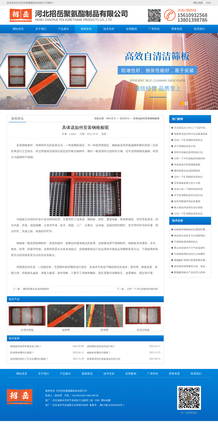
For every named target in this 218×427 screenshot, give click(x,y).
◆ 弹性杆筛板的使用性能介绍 (187, 152)
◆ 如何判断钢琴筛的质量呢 (185, 201)
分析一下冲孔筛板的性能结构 (142, 289)
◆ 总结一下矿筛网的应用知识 (187, 177)
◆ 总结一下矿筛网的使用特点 (187, 140)
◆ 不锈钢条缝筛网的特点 (184, 241)
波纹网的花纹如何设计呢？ (101, 346)
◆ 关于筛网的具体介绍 (183, 146)
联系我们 (199, 28)
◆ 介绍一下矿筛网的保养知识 (187, 213)
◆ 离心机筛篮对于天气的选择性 (188, 248)
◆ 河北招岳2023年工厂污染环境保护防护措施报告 (191, 128)
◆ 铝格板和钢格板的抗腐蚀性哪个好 (190, 229)
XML (208, 3)
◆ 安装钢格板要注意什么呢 (185, 183)
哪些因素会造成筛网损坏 (36, 289)
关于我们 (40, 28)
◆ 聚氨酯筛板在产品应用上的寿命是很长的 (191, 272)
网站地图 (198, 3)
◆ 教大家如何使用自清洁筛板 (187, 207)
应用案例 (131, 28)
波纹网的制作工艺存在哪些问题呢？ (29, 359)
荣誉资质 (176, 28)
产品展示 (63, 28)
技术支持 (108, 28)
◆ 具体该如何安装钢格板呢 (185, 164)
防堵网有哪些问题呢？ (22, 352)
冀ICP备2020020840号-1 (112, 405)
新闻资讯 (86, 28)
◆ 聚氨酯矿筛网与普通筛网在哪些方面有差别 (191, 260)
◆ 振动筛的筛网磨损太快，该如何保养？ (191, 266)
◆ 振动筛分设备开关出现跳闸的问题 (190, 235)
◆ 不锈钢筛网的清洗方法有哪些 (188, 254)
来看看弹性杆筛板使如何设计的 (103, 359)
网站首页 (18, 28)
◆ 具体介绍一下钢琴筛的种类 (187, 189)
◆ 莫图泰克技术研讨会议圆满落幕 (189, 134)
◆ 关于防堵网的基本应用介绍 (187, 195)
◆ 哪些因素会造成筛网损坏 (185, 170)
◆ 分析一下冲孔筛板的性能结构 (188, 158)
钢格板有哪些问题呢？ (99, 352)
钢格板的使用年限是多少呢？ (25, 346)
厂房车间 (154, 28)
